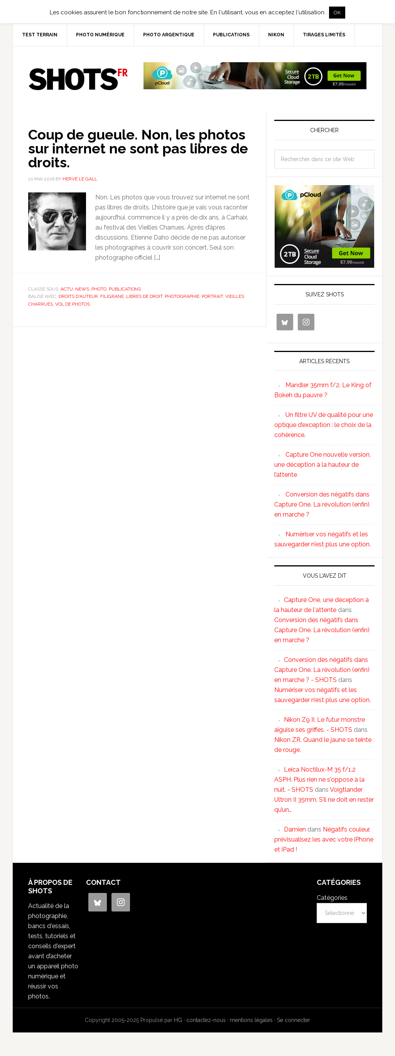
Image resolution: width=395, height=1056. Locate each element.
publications (125, 289)
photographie (182, 296)
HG (178, 1020)
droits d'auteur (78, 296)
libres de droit (144, 296)
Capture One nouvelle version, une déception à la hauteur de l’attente (322, 464)
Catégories (332, 897)
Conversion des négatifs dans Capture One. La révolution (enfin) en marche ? (322, 504)
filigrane (112, 296)
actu (67, 289)
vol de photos (72, 304)
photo (98, 289)
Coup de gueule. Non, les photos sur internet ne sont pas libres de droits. (138, 148)
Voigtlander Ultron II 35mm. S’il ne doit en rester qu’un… (324, 799)
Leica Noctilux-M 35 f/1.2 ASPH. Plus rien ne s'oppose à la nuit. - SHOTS (319, 779)
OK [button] (337, 12)
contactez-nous (206, 1020)
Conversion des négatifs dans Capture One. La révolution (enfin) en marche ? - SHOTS (322, 670)
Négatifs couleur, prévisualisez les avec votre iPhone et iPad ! (323, 839)
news (82, 289)
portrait (212, 296)
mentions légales (251, 1020)
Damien (295, 829)
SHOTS (78, 79)
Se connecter (293, 1020)
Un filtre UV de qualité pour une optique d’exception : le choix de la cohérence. (323, 425)
